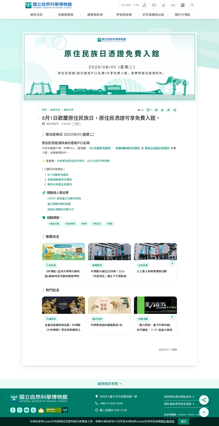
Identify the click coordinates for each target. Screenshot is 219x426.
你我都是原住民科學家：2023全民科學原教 (83, 161)
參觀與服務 (65, 14)
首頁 (44, 109)
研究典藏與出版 (153, 14)
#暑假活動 (54, 223)
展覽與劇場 (95, 14)
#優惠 (84, 223)
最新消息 (36, 14)
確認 (183, 421)
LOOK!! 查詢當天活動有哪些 (64, 198)
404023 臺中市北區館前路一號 (118, 396)
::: (119, 5)
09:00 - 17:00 (132, 5)
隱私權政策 (168, 421)
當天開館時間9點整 (59, 204)
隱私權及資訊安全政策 (177, 404)
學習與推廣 (124, 14)
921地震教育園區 (57, 174)
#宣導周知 (70, 223)
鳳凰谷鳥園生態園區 (59, 184)
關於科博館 (182, 14)
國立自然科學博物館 (49, 5)
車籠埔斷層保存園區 (59, 179)
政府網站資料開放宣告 (177, 396)
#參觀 (109, 223)
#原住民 (97, 223)
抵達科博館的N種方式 (60, 209)
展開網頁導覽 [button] (108, 384)
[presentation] (47, 263)
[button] (182, 5)
